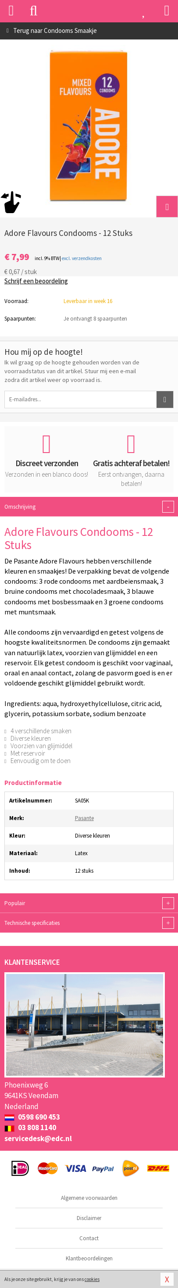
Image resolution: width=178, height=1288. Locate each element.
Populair (89, 903)
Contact (89, 1238)
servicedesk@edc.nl (38, 1138)
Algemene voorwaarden (89, 1198)
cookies (92, 1279)
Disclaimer (89, 1218)
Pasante (84, 818)
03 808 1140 (30, 1127)
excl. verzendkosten (82, 258)
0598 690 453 (32, 1117)
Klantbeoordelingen (89, 1258)
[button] (167, 207)
